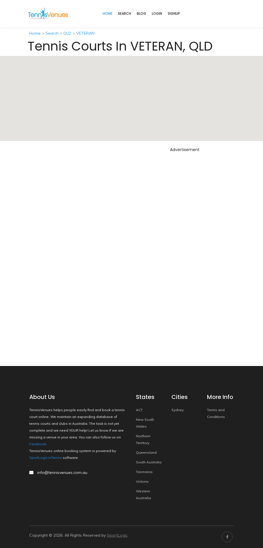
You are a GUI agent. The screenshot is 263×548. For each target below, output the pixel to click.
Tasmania (144, 472)
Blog (141, 13)
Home (35, 33)
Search (124, 13)
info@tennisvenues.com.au (62, 472)
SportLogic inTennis (45, 457)
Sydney (177, 410)
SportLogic (117, 535)
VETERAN (85, 33)
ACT (139, 410)
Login (157, 13)
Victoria (142, 481)
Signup (174, 13)
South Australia (148, 462)
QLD (67, 33)
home (107, 13)
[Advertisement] (184, 239)
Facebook (37, 444)
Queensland (146, 452)
